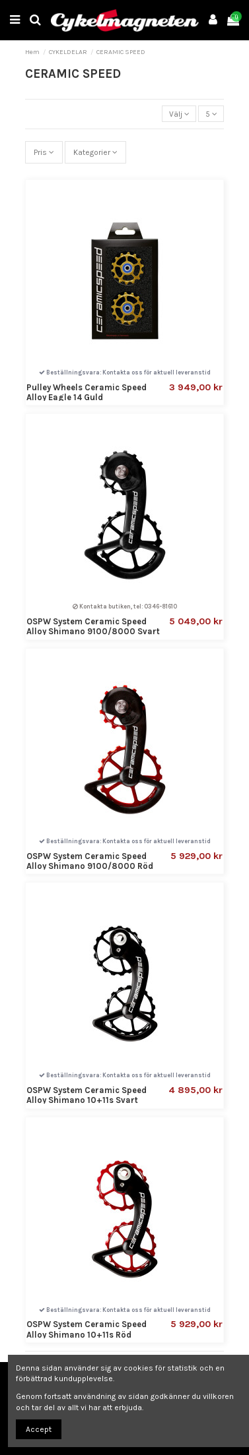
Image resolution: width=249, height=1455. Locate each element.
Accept (39, 1429)
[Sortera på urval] (179, 113)
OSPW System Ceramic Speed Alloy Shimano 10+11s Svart (86, 1095)
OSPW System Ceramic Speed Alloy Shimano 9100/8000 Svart (93, 626)
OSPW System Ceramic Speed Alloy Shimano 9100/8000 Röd (89, 861)
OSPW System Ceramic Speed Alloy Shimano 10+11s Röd (86, 1329)
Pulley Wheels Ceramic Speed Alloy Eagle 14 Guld (86, 392)
